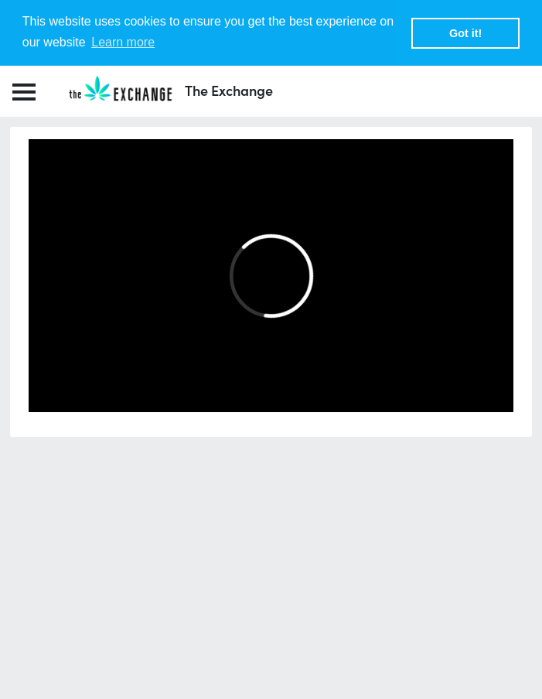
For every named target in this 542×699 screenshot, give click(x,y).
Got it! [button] (465, 33)
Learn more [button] (123, 42)
